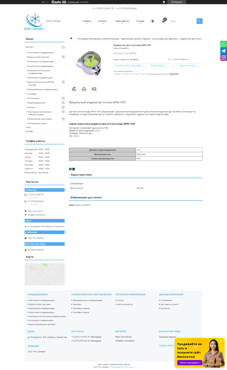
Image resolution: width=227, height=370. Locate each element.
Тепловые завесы (81, 308)
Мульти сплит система (38, 57)
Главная (87, 21)
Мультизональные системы (42, 324)
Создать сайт (73, 2)
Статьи (120, 300)
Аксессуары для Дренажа (165, 38)
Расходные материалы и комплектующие (98, 38)
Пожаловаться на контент (122, 367)
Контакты (165, 308)
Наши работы (122, 21)
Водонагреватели (36, 102)
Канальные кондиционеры (41, 61)
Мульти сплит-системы (40, 304)
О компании (166, 300)
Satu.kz (127, 364)
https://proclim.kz (35, 211)
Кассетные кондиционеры (40, 66)
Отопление (33, 98)
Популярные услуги (37, 123)
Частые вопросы (125, 304)
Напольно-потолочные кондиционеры (39, 72)
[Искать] (200, 21)
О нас (28, 127)
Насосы (31, 107)
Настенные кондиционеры (41, 52)
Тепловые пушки (81, 312)
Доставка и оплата (170, 304)
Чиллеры (32, 93)
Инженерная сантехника (40, 119)
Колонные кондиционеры (40, 77)
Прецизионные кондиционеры (43, 89)
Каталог (102, 21)
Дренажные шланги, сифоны (136, 38)
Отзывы (140, 21)
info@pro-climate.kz (36, 215)
